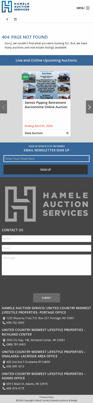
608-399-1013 (13, 366)
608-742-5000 (13, 323)
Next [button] (89, 106)
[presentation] (28, 285)
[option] (46, 106)
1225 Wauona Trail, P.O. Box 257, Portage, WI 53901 (38, 318)
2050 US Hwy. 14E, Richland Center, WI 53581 (33, 340)
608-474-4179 (13, 388)
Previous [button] (3, 106)
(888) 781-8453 (14, 344)
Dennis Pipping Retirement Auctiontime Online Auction (46, 104)
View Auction (34, 133)
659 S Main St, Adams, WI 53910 (25, 384)
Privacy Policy (46, 397)
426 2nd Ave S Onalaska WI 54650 (26, 362)
